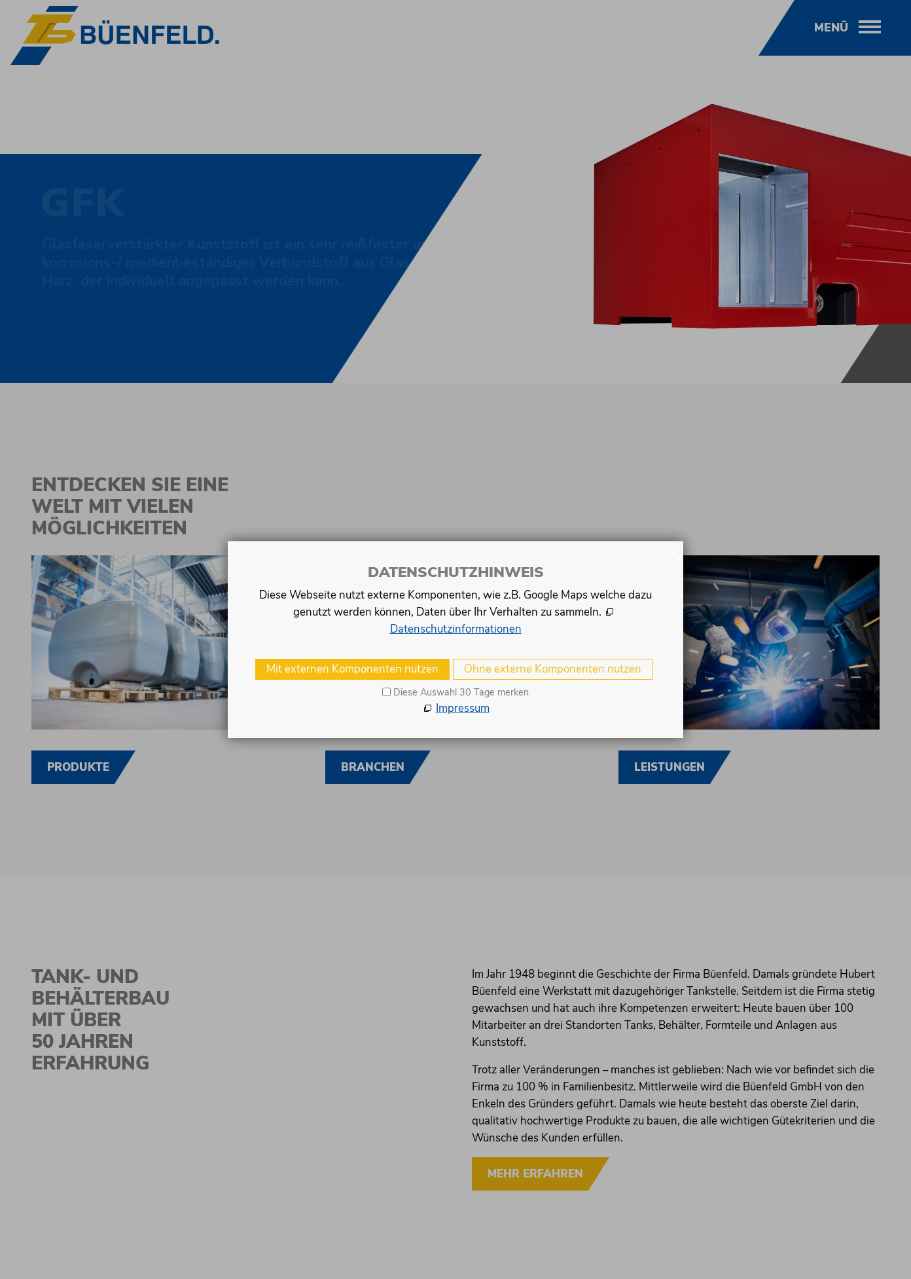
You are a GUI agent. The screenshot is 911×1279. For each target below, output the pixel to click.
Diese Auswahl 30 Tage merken (461, 692)
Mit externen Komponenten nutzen (352, 669)
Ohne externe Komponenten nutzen (552, 669)
